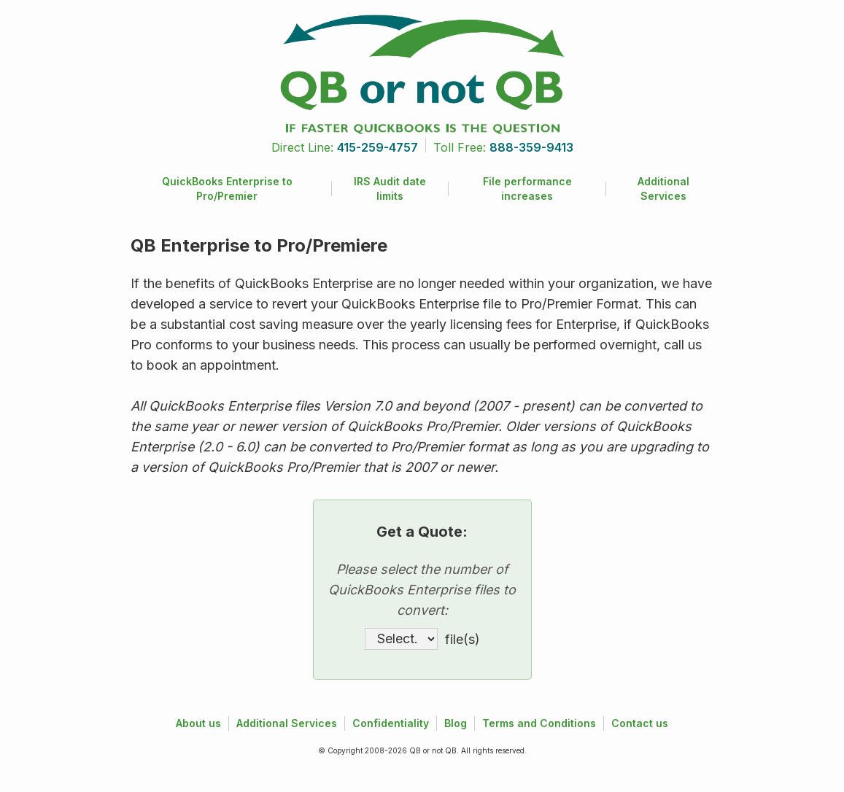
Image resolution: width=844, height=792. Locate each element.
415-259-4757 (377, 147)
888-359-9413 (531, 147)
